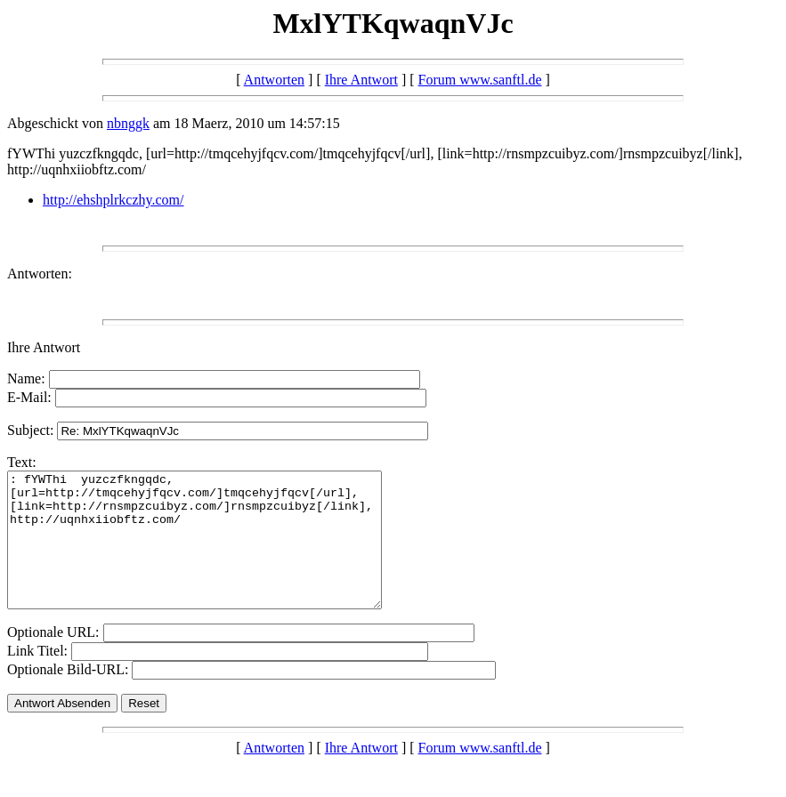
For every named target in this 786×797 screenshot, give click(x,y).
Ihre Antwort (361, 79)
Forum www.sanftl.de (480, 79)
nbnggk (128, 123)
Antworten (274, 79)
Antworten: (39, 273)
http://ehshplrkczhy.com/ (113, 199)
